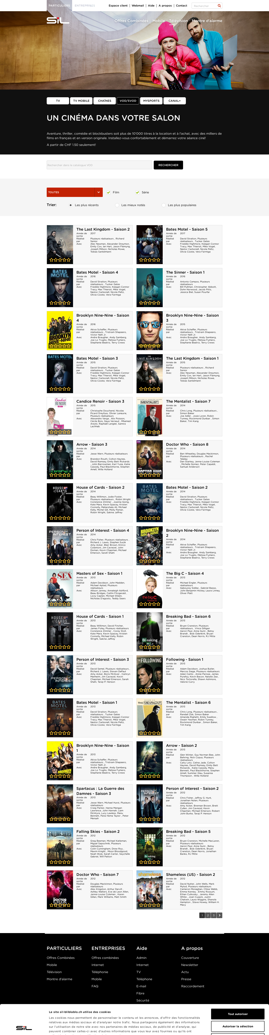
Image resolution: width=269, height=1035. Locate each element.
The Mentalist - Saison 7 (188, 401)
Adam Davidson (99, 582)
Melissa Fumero (116, 340)
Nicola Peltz (207, 249)
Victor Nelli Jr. (98, 334)
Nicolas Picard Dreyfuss (107, 412)
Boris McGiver (112, 674)
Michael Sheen (114, 595)
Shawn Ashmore (207, 679)
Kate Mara (96, 504)
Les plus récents (84, 205)
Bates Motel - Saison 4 (97, 272)
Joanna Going (121, 501)
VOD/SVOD (128, 100)
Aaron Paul (186, 631)
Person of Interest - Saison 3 (102, 659)
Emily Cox (96, 246)
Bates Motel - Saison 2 (187, 487)
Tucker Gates (202, 241)
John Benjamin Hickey (192, 590)
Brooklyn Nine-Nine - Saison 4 (60, 330)
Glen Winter (186, 754)
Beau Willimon (98, 496)
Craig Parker (97, 807)
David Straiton (188, 238)
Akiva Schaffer (98, 329)
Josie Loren (199, 415)
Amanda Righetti (189, 717)
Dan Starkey (187, 461)
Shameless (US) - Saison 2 (190, 874)
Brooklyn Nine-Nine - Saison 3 (150, 330)
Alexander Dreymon (118, 243)
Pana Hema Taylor (111, 815)
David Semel (97, 668)
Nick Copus (196, 757)
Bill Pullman (186, 286)
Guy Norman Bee (203, 754)
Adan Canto (187, 674)
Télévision (178, 21)
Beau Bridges (97, 593)
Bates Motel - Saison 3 (97, 358)
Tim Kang (193, 421)
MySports (151, 100)
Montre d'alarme (207, 21)
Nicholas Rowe (116, 249)
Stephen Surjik (118, 542)
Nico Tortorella (188, 679)
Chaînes (104, 100)
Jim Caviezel (109, 547)
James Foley (97, 628)
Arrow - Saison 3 (91, 444)
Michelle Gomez (190, 464)
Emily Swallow (208, 717)
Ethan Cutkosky (189, 894)
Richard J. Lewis (99, 542)
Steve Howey (199, 902)
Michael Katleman (116, 840)
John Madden (116, 582)
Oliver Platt (186, 593)
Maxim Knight (98, 851)
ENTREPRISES (108, 948)
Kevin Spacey (110, 504)
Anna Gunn (200, 631)
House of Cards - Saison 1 (100, 616)
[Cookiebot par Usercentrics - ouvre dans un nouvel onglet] (24, 1028)
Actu (185, 972)
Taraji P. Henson (106, 681)
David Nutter (187, 883)
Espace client (118, 5)
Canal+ (174, 100)
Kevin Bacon (197, 676)
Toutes (75, 192)
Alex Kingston (98, 889)
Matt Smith (120, 896)
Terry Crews (118, 342)
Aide (151, 5)
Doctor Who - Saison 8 (187, 444)
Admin (141, 958)
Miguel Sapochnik (100, 843)
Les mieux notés (130, 205)
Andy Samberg (117, 337)
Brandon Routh (98, 458)
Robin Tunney (205, 719)
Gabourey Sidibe (189, 588)
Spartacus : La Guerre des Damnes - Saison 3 (100, 791)
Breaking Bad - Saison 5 (188, 831)
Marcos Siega (187, 671)
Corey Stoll (119, 631)
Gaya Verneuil (112, 421)
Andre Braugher (99, 337)
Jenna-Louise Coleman (207, 461)
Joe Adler (186, 415)
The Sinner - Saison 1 (185, 272)
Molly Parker (116, 509)
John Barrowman (101, 464)
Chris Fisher (96, 539)
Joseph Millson (98, 249)
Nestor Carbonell (189, 249)
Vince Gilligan (202, 628)
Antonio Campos (189, 281)
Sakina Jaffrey (114, 512)
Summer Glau (195, 773)
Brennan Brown (202, 805)
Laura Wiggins (198, 899)
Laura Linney (212, 590)
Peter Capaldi (207, 464)
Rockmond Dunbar (200, 418)
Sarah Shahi (108, 552)
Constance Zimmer (101, 501)
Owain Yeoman (188, 719)
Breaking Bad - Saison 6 (188, 616)
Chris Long (186, 410)
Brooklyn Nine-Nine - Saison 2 (150, 545)
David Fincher (115, 625)
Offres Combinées (131, 21)
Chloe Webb (210, 889)
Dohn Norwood (188, 289)
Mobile (158, 21)
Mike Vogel (209, 246)
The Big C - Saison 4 (185, 573)
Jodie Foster (115, 496)
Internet (98, 965)
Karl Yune (117, 464)
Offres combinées (105, 958)
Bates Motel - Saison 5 (187, 229)
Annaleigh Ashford (117, 590)
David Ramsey (98, 461)
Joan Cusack (196, 896)
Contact (181, 5)
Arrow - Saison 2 (181, 745)
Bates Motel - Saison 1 (96, 702)
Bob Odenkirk (197, 633)
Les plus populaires (179, 205)
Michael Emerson (111, 679)
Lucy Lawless (108, 813)
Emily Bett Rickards (118, 461)
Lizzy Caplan (97, 595)
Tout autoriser (238, 986)
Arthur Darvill (115, 889)
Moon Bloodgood (117, 851)
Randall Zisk (187, 714)
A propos (165, 5)
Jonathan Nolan (188, 800)
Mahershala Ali (109, 507)
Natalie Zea (211, 676)
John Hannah (109, 810)
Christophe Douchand (102, 410)
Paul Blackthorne (109, 466)
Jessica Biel (186, 292)
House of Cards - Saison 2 (100, 487)
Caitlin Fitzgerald (116, 593)
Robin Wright (123, 499)
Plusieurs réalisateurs (102, 238)
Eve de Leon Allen (118, 891)
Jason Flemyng (121, 246)
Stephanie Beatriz (100, 342)
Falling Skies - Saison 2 (98, 831)
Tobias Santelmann (100, 251)
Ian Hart (107, 246)
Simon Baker (187, 413)
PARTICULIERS (64, 948)
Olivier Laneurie (117, 413)
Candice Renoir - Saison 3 (100, 401)
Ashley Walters (98, 891)
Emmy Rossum (206, 891)
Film (112, 192)
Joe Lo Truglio (98, 340)
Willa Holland (105, 469)
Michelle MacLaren (209, 840)
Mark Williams (105, 896)
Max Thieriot (194, 246)
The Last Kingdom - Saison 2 (103, 229)
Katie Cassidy (199, 767)
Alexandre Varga (100, 418)
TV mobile (81, 100)
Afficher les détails (210, 1027)
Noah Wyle (96, 853)
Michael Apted (98, 585)
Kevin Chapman (108, 550)
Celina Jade (199, 762)
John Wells (202, 883)
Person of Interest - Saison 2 (192, 788)
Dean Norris (198, 636)
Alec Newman (98, 243)
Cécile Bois (96, 421)
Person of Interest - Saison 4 (102, 530)
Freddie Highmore (190, 243)
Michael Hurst (111, 802)
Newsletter (189, 965)
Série (142, 192)
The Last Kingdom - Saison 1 (192, 358)
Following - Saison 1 (184, 659)
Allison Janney (98, 590)
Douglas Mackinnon (207, 453)
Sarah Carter (111, 853)
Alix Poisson (117, 418)
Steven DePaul (118, 671)
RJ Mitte (210, 636)
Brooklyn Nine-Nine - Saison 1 (60, 760)
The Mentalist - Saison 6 (188, 702)
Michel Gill (102, 509)
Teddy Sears (119, 598)
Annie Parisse (202, 674)
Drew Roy (117, 848)
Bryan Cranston (188, 625)
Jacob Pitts (204, 289)
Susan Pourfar (202, 292)
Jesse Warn (96, 453)
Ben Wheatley (187, 453)
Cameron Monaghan (191, 889)
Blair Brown (110, 544)
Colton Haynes (117, 458)
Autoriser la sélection (237, 998)
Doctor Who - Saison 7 (97, 874)
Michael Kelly (108, 636)
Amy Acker (96, 544)
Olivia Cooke (187, 251)
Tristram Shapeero (115, 332)
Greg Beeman (98, 840)
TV (58, 100)
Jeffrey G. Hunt (202, 797)
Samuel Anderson (190, 466)
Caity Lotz (186, 762)
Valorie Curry (187, 681)
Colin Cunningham (100, 848)
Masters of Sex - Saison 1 (99, 573)
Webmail (138, 5)
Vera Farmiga (203, 251)
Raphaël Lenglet (108, 423)
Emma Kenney (188, 891)
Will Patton (106, 856)
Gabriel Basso (208, 588)
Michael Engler (188, 582)
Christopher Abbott (205, 286)
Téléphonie (100, 972)
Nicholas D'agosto (100, 598)
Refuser (237, 1010)
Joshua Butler (206, 668)
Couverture (190, 958)
